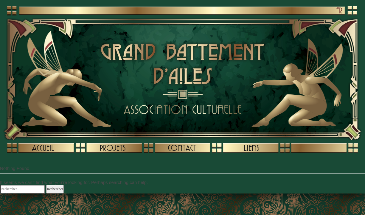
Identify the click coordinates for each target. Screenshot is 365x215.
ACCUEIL (43, 148)
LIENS (251, 148)
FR (339, 10)
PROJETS (112, 148)
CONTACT (182, 148)
